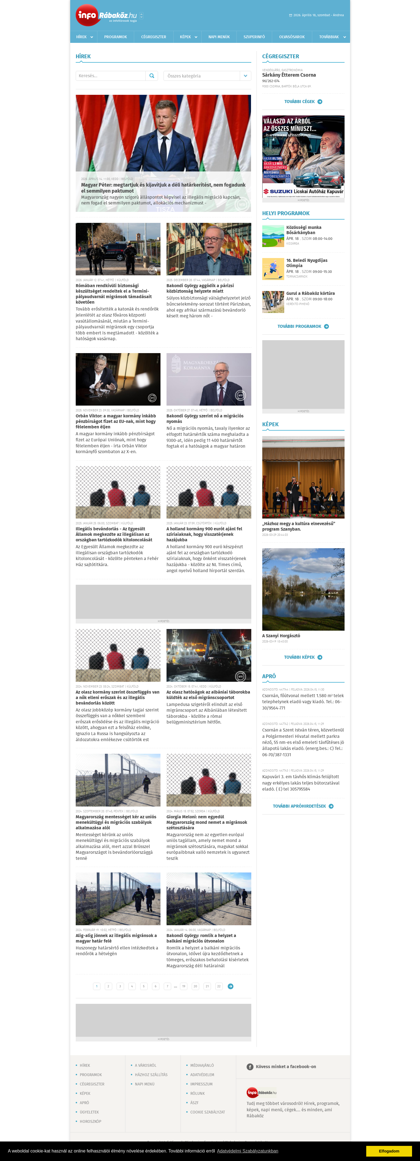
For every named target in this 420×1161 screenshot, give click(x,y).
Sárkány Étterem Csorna (289, 75)
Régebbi (230, 986)
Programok (115, 37)
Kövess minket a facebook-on (286, 1066)
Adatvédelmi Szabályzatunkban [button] (247, 1151)
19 (183, 986)
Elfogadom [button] (389, 1151)
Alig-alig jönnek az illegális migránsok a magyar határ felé (116, 938)
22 (219, 986)
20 (195, 986)
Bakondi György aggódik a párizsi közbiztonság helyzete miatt (200, 288)
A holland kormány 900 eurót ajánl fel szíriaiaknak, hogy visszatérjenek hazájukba (204, 535)
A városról (145, 1066)
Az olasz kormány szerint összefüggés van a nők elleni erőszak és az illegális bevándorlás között (117, 698)
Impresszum (201, 1084)
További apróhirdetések (299, 806)
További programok (299, 326)
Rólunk (197, 1094)
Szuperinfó (254, 37)
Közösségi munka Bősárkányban (304, 230)
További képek (299, 657)
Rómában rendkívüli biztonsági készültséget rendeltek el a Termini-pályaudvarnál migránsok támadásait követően (114, 294)
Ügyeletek (89, 1112)
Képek (185, 37)
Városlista (141, 15)
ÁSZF (194, 1103)
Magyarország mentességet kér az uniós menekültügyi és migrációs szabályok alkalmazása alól (116, 823)
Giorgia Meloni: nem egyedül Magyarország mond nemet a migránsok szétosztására (207, 823)
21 (207, 986)
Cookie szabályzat (207, 1112)
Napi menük (219, 37)
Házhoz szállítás (151, 1075)
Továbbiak (329, 37)
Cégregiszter (153, 37)
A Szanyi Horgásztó (281, 636)
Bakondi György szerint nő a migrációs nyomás (205, 419)
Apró (84, 1103)
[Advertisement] (163, 601)
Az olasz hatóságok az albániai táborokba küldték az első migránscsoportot (208, 695)
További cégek (299, 101)
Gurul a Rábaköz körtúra (310, 293)
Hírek (81, 37)
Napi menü (144, 1084)
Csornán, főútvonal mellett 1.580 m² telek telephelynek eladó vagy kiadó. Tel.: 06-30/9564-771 (303, 702)
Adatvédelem (202, 1075)
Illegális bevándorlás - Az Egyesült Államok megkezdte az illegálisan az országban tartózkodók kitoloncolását (114, 535)
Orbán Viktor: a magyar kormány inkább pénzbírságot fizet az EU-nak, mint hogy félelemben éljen (116, 422)
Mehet (151, 76)
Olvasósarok (292, 37)
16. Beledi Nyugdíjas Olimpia (307, 263)
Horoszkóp (90, 1122)
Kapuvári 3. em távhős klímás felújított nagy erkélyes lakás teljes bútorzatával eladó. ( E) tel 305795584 (301, 783)
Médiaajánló (202, 1066)
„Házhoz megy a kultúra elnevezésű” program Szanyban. (298, 526)
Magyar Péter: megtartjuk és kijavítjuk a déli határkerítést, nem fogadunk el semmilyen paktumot (163, 188)
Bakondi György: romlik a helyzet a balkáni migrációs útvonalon (201, 938)
